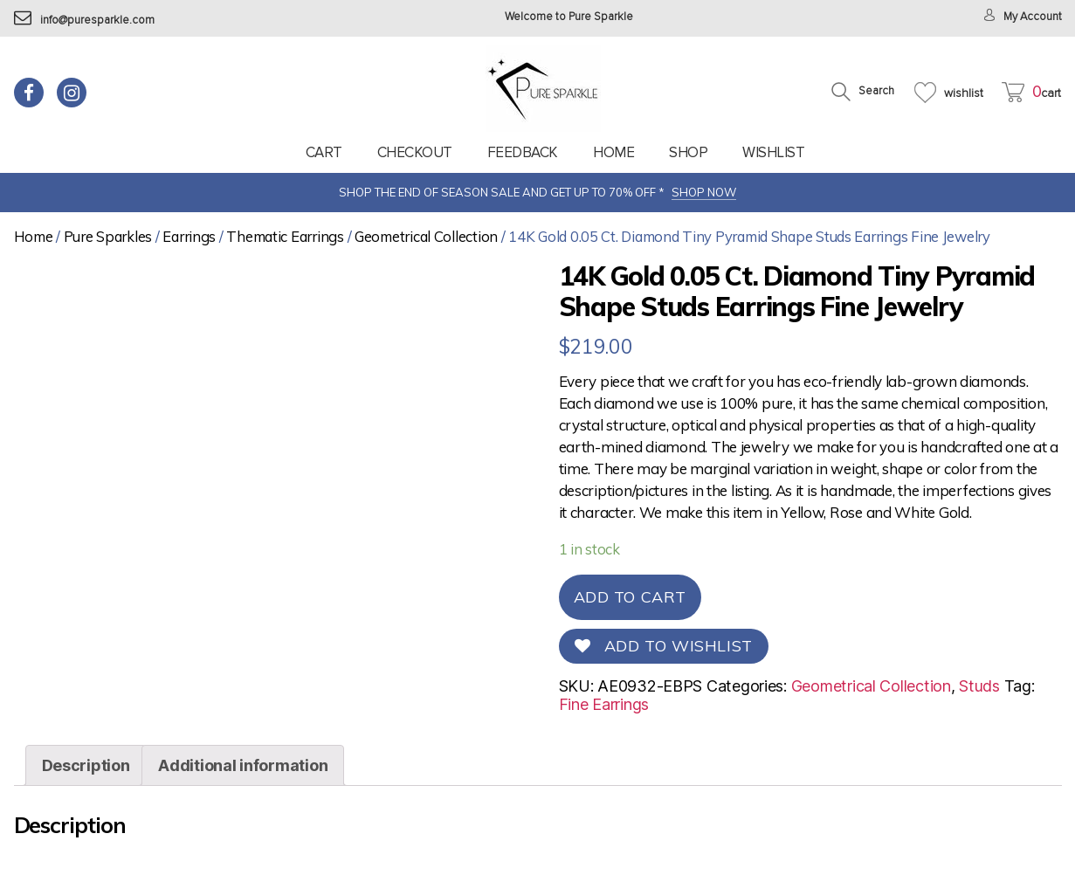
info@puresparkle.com (84, 20)
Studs (979, 686)
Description (86, 765)
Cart (324, 152)
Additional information (242, 765)
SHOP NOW (704, 192)
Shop (688, 152)
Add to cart (630, 597)
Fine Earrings (604, 704)
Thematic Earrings (284, 236)
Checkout (414, 152)
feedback (522, 152)
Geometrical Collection (426, 236)
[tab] (86, 765)
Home (613, 152)
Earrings (189, 236)
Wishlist (773, 152)
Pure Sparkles (108, 236)
